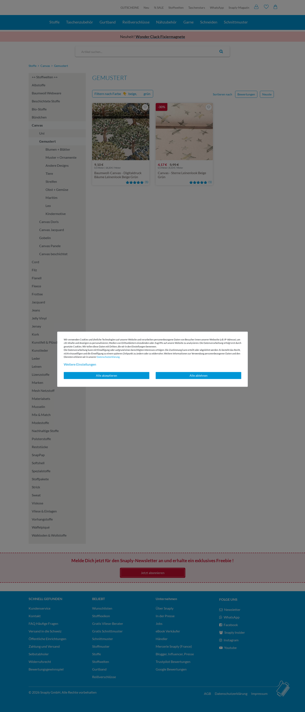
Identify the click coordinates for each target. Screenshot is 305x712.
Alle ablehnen (199, 375)
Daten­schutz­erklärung (108, 356)
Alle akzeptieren (106, 375)
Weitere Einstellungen (80, 364)
